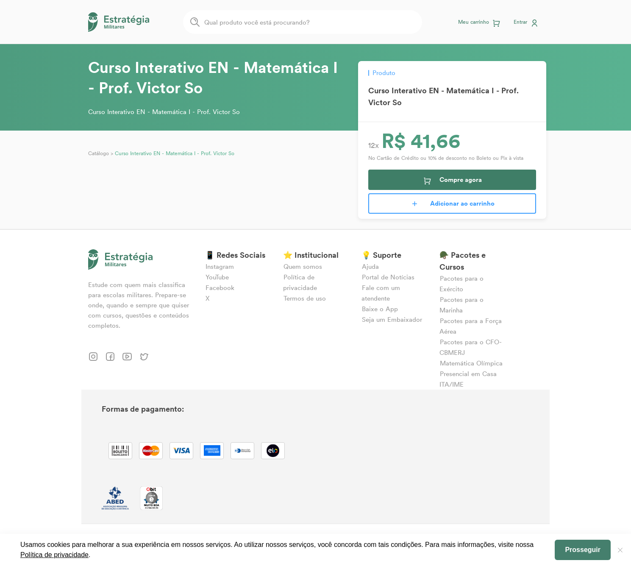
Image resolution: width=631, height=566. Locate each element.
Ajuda (370, 266)
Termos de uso (305, 298)
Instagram (220, 266)
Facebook (220, 288)
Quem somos (303, 266)
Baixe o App (380, 309)
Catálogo (98, 153)
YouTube (217, 277)
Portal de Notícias (388, 277)
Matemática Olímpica (471, 363)
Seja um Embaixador (392, 319)
